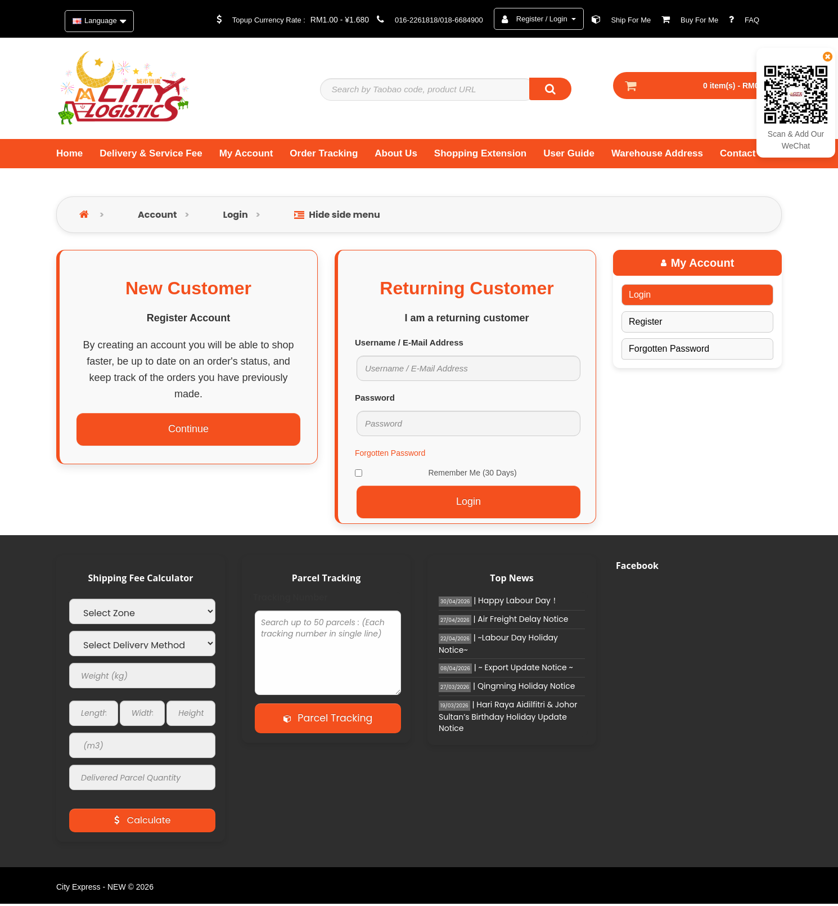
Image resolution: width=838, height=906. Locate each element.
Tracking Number (290, 600)
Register (646, 324)
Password (375, 400)
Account (157, 217)
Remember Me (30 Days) (436, 475)
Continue (188, 431)
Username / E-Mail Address (409, 345)
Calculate (142, 823)
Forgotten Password (390, 455)
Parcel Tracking (328, 721)
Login (235, 217)
